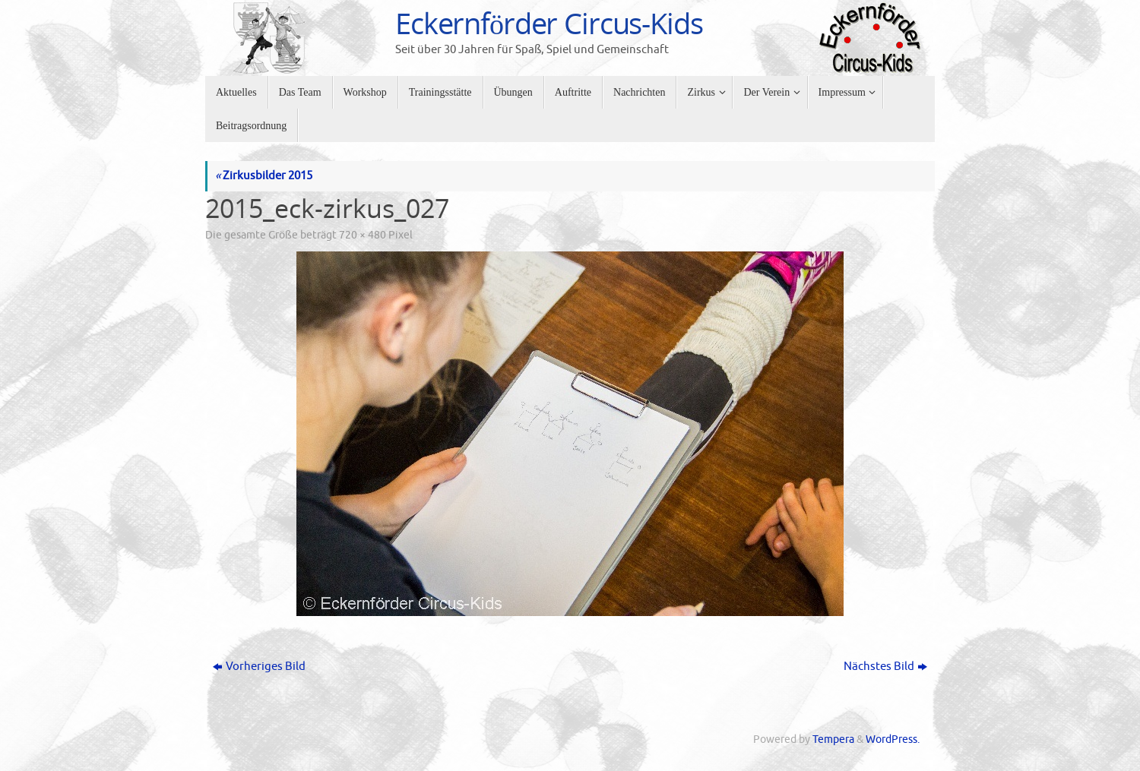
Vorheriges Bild (259, 666)
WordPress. (893, 739)
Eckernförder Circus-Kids (549, 23)
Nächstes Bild (885, 666)
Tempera (833, 739)
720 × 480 (362, 235)
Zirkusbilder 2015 (263, 176)
